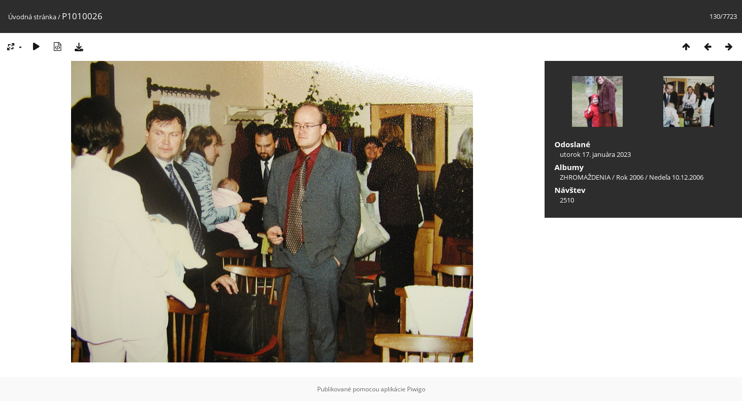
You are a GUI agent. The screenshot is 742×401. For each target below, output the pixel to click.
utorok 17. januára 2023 (595, 154)
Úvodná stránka (32, 16)
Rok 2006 (630, 177)
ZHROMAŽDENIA (585, 177)
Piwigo (416, 389)
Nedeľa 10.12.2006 (676, 177)
